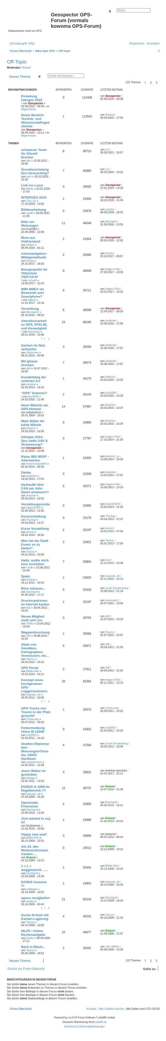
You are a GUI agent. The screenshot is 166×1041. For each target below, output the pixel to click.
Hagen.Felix (112, 269)
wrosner (31, 384)
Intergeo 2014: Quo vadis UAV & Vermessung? (34, 440)
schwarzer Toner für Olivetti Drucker (34, 153)
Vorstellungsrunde (35, 504)
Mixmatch (111, 221)
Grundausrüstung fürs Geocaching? (35, 171)
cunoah (32, 280)
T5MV (29, 623)
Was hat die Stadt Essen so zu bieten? (34, 544)
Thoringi (31, 519)
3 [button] (156, 82)
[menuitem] (31, 43)
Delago (30, 777)
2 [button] (151, 82)
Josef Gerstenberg (116, 588)
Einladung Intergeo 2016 (31, 98)
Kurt (107, 559)
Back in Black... (33, 947)
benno (30, 531)
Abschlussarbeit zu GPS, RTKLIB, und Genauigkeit (34, 324)
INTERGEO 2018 (33, 197)
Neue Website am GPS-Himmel (34, 407)
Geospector (35, 103)
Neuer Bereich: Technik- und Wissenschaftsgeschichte (35, 120)
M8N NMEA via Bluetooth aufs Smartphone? (32, 292)
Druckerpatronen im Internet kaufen (35, 602)
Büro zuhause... (33, 588)
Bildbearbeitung (33, 209)
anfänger (31, 889)
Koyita (30, 260)
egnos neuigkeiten (35, 898)
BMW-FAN (32, 671)
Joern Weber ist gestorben (33, 772)
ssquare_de (112, 575)
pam (29, 176)
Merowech (32, 312)
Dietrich (110, 376)
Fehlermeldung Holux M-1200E (33, 729)
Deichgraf (32, 591)
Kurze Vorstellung (35, 528)
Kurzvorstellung (33, 516)
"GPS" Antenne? (34, 393)
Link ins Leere (32, 185)
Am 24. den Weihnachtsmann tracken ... (34, 850)
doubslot (31, 475)
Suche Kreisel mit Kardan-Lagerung (35, 917)
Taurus (30, 551)
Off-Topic (17, 62)
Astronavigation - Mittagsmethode (34, 255)
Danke (26, 472)
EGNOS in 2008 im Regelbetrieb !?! (35, 788)
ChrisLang (32, 719)
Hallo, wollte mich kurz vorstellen (35, 562)
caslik (29, 212)
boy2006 (33, 396)
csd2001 (31, 734)
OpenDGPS (33, 507)
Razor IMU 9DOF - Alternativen (35, 458)
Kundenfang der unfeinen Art (33, 379)
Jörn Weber (112, 946)
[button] (161, 82)
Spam (25, 576)
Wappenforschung (35, 632)
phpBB (71, 1017)
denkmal (110, 320)
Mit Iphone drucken (29, 363)
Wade (29, 188)
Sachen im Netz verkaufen (33, 347)
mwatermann (34, 762)
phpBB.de (101, 1022)
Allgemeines (28, 109)
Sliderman (32, 352)
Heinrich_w (112, 456)
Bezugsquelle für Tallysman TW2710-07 (34, 273)
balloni (32, 299)
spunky (109, 209)
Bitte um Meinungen (29, 223)
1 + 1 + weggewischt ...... (34, 868)
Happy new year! (34, 834)
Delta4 (30, 244)
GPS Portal (29, 668)
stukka (30, 901)
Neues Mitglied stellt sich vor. (32, 618)
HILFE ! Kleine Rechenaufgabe (33, 933)
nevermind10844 (36, 463)
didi (28, 160)
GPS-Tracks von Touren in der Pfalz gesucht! (35, 712)
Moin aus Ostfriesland (30, 239)
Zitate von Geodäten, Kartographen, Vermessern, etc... (35, 650)
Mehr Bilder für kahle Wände (32, 423)
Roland (26, 67)
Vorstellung (30, 309)
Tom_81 (31, 200)
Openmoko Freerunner (29, 804)
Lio (107, 149)
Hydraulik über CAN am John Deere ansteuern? (35, 488)
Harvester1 (112, 600)
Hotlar (29, 938)
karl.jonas (34, 331)
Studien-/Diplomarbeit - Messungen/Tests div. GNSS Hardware (35, 751)
